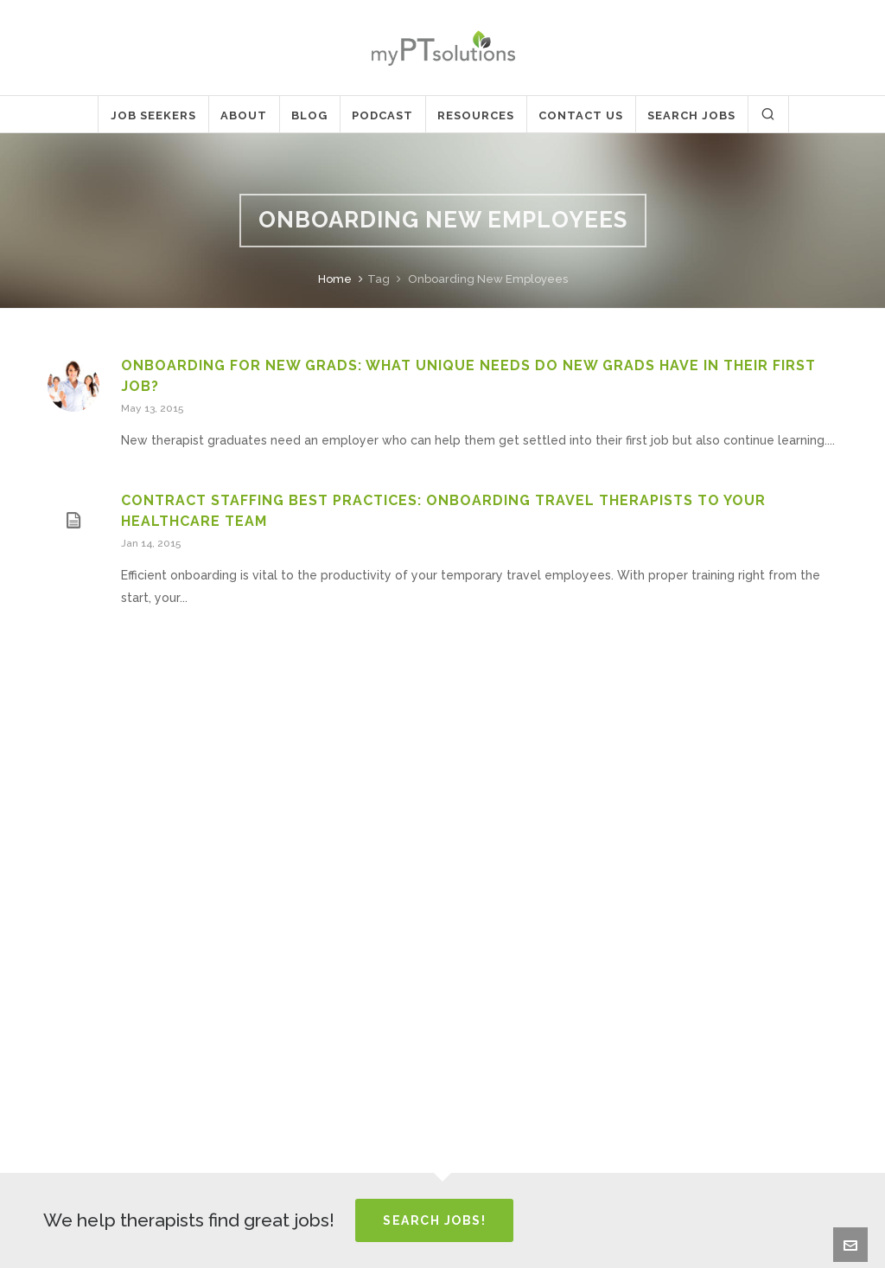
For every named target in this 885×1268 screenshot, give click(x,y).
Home (335, 278)
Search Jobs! (434, 1220)
